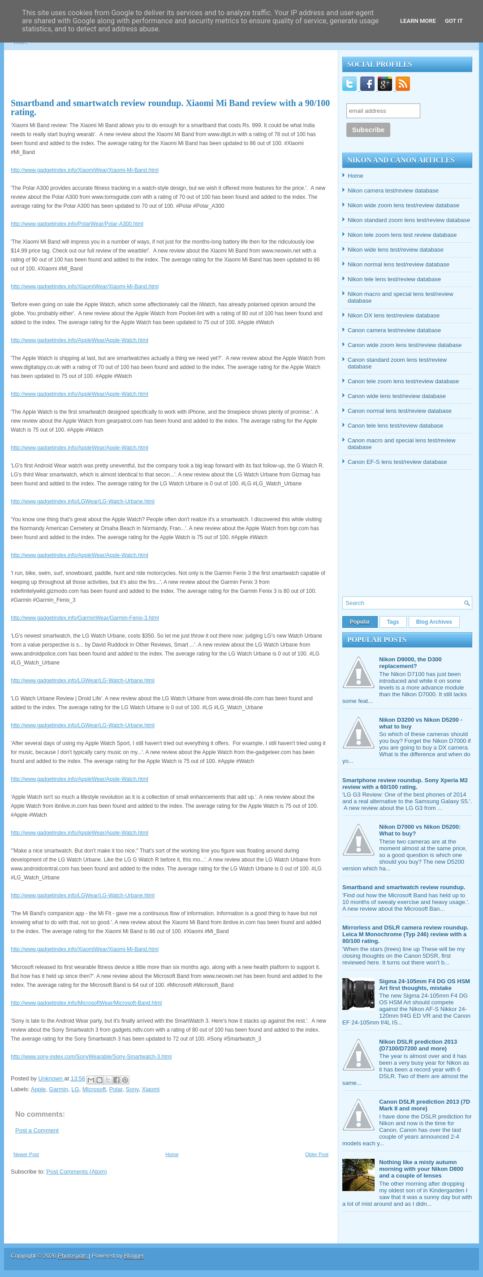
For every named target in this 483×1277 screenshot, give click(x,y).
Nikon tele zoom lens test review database (402, 234)
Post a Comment (37, 1130)
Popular (360, 622)
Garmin (58, 1089)
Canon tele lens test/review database (395, 425)
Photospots (73, 1255)
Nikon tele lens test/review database (394, 279)
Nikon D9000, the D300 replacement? (410, 662)
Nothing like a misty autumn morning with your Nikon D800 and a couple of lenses (421, 1169)
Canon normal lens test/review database (400, 410)
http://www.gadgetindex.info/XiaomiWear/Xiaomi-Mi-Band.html (85, 170)
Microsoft (94, 1089)
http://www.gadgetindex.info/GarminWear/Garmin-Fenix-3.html (85, 618)
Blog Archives (434, 622)
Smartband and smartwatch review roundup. (404, 887)
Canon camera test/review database (394, 330)
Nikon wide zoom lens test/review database (403, 205)
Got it (454, 20)
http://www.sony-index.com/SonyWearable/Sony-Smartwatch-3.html (91, 1057)
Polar (116, 1089)
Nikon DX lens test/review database (394, 315)
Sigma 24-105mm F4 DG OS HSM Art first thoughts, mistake (424, 984)
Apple (38, 1089)
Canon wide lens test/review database (397, 396)
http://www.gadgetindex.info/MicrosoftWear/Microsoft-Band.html (86, 1003)
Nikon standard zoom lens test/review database (409, 220)
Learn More (418, 20)
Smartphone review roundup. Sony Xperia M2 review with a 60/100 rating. (405, 783)
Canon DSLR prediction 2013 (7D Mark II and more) (424, 1105)
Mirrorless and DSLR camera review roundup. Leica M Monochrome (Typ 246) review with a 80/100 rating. (405, 934)
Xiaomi (151, 1089)
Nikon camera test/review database (393, 190)
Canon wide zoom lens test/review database (404, 345)
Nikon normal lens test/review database (398, 264)
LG (75, 1089)
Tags (393, 622)
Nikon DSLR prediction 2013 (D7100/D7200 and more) (418, 1045)
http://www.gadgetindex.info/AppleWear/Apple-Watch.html (79, 340)
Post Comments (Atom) (77, 1171)
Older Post (316, 1154)
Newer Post (26, 1154)
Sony (132, 1089)
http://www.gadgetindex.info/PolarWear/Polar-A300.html (77, 224)
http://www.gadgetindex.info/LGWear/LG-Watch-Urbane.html (83, 501)
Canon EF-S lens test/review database (397, 462)
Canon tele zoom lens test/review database (403, 381)
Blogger (134, 1255)
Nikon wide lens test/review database (396, 249)
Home (171, 1154)
